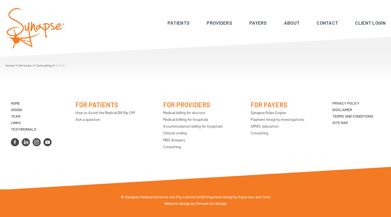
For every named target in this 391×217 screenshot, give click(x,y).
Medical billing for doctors (184, 112)
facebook (15, 142)
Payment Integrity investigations (277, 119)
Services (25, 65)
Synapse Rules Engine (268, 112)
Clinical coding (175, 133)
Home (9, 65)
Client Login (370, 23)
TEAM (15, 116)
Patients (179, 23)
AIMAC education (265, 126)
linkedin (26, 142)
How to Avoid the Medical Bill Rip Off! (105, 112)
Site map (340, 122)
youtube (47, 142)
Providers (219, 23)
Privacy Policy (346, 103)
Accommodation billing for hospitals (193, 126)
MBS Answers (174, 140)
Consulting (44, 65)
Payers (258, 23)
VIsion (16, 109)
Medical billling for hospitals (185, 119)
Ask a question (87, 119)
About (292, 23)
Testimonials (23, 129)
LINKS (16, 122)
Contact (327, 23)
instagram (37, 142)
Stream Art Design (211, 203)
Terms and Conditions (352, 116)
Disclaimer (342, 109)
